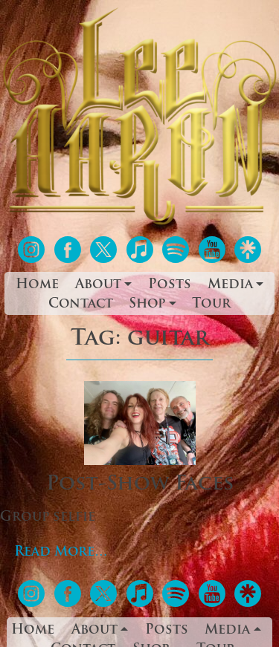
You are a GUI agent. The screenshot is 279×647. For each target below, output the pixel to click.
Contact (80, 304)
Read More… (61, 552)
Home (37, 285)
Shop (147, 304)
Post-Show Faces (140, 485)
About (98, 285)
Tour (211, 304)
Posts (169, 285)
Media (230, 285)
